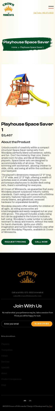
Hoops (4, 356)
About (4, 373)
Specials (5, 368)
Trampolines (7, 350)
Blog (3, 385)
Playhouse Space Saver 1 (32, 47)
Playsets (5, 344)
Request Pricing (15, 242)
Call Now (41, 242)
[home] (7, 9)
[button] (51, 7)
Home (14, 47)
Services (5, 362)
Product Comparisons (11, 379)
